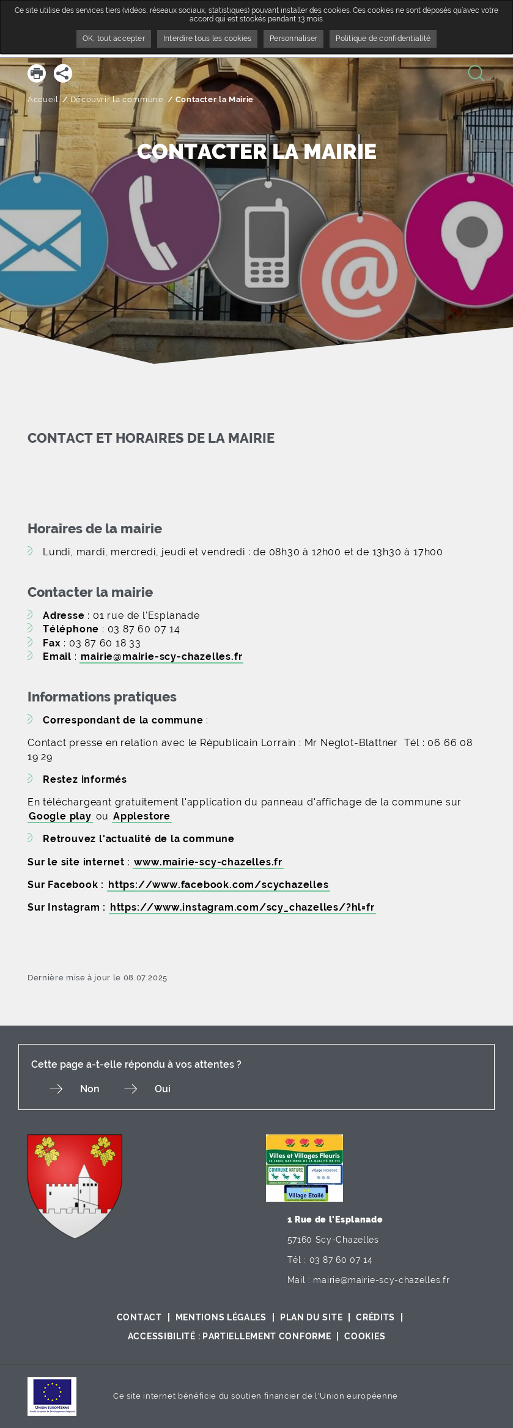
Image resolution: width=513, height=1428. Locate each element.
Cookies (364, 1336)
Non (90, 1089)
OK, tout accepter (114, 38)
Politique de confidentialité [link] (383, 38)
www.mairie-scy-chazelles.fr (208, 862)
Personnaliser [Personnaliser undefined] (293, 38)
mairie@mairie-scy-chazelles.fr (161, 656)
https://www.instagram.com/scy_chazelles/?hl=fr (242, 907)
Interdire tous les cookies (207, 38)
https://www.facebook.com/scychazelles (218, 884)
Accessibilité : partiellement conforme (229, 1336)
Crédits (375, 1317)
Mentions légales (221, 1317)
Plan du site (311, 1317)
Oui (163, 1089)
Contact (139, 1317)
